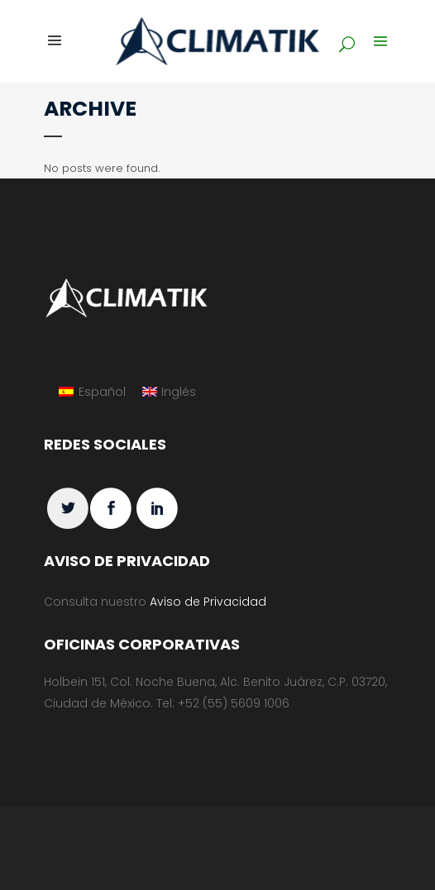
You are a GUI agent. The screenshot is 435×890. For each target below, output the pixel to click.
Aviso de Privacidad (208, 601)
